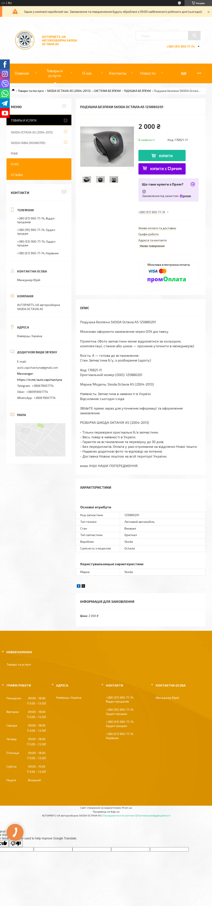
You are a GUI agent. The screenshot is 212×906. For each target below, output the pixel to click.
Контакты (117, 73)
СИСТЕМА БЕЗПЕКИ (107, 91)
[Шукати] (194, 35)
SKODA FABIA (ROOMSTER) (28, 143)
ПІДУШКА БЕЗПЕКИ (137, 91)
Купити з (166, 169)
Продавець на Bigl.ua (106, 811)
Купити (166, 156)
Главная (22, 73)
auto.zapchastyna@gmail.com (37, 367)
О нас (87, 73)
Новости (148, 73)
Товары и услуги (55, 73)
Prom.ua (127, 807)
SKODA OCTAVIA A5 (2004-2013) (69, 91)
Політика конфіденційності (153, 815)
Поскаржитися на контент (119, 815)
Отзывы (17, 175)
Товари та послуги (31, 91)
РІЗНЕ (14, 153)
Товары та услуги (18, 664)
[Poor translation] (16, 843)
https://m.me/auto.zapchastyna (39, 379)
